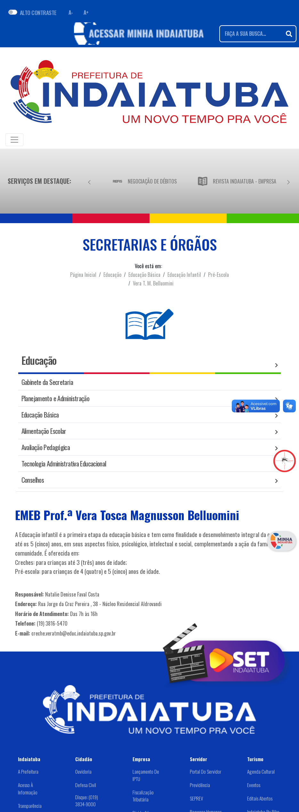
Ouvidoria (83, 771)
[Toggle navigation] (14, 139)
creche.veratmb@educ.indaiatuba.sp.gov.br (73, 633)
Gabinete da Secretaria (47, 382)
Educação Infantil (184, 274)
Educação (112, 274)
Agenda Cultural (261, 771)
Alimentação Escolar (43, 431)
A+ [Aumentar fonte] (86, 12)
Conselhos (32, 480)
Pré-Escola (218, 274)
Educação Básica (144, 274)
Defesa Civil (85, 784)
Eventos (253, 784)
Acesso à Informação (27, 788)
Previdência (200, 784)
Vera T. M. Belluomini (153, 283)
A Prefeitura (28, 771)
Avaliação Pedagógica (45, 447)
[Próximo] (288, 181)
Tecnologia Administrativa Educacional (63, 463)
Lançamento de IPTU (146, 775)
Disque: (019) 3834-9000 (86, 800)
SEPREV (196, 798)
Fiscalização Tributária (143, 796)
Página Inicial (83, 274)
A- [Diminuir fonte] (71, 12)
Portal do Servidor (205, 771)
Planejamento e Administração (55, 398)
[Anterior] (89, 181)
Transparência (30, 805)
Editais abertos (259, 798)
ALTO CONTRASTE (38, 12)
